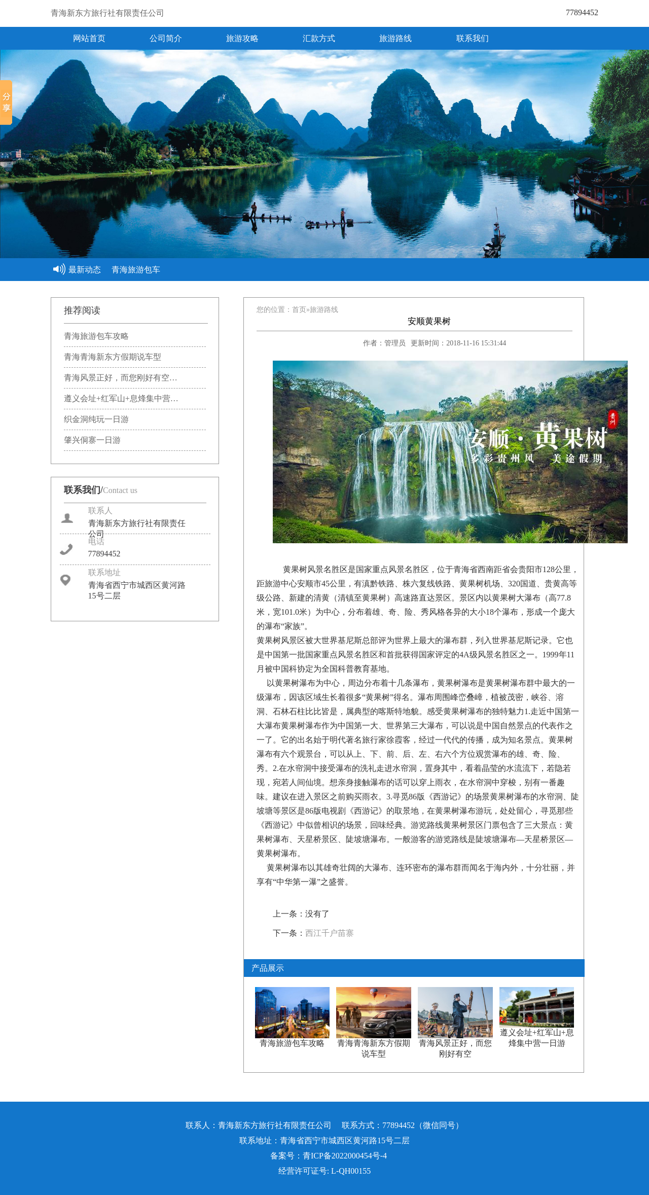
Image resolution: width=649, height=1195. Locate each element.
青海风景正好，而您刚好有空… (120, 377)
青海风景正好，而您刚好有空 (455, 1044)
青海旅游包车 (136, 269)
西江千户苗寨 (329, 933)
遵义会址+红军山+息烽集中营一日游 (536, 1034)
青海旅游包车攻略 (96, 336)
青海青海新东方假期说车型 (112, 357)
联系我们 (472, 38)
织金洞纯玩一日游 (96, 419)
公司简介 (166, 38)
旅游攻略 (242, 38)
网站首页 (89, 38)
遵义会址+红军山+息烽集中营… (121, 398)
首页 (299, 309)
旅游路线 (395, 38)
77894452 (582, 12)
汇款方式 (319, 38)
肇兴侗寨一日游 (92, 440)
